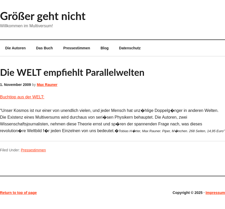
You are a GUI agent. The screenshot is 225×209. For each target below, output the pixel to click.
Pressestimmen (76, 48)
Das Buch (44, 48)
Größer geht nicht (42, 15)
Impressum (215, 193)
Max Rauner (47, 85)
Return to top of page (18, 193)
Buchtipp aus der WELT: (22, 97)
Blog (105, 48)
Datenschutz (130, 48)
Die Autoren (13, 48)
